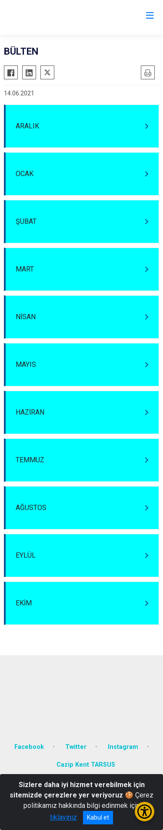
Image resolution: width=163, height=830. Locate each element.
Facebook (29, 747)
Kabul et (98, 817)
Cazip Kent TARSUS (86, 764)
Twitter (75, 747)
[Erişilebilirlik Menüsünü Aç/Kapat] (144, 811)
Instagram (123, 747)
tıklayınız (63, 817)
